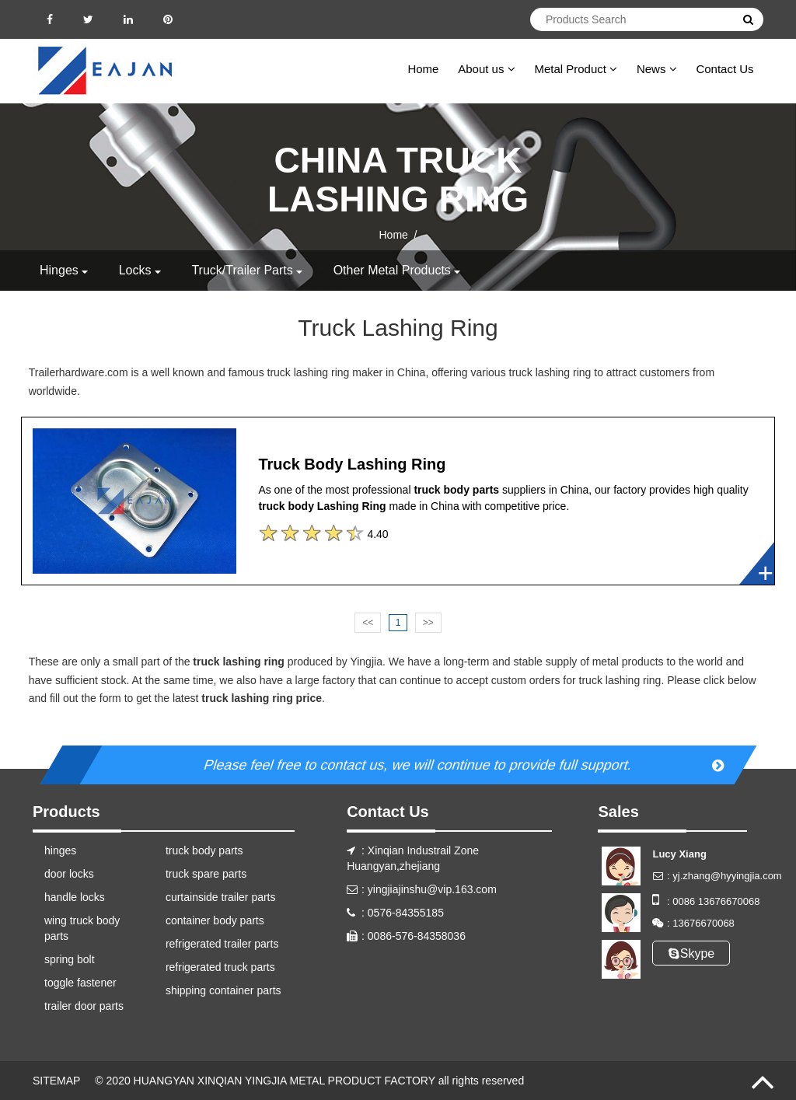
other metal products (392, 270)
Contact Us (724, 68)
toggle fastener (80, 982)
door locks (69, 874)
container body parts (215, 920)
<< (367, 622)
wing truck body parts (82, 928)
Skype (691, 953)
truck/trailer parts (241, 270)
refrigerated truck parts (220, 967)
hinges (59, 270)
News (657, 68)
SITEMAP (56, 1080)
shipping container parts (223, 990)
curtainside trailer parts (221, 897)
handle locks (74, 897)
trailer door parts (84, 1006)
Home (422, 68)
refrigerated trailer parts (222, 944)
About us (486, 68)
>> (428, 622)
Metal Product (575, 68)
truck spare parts (206, 874)
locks (135, 270)
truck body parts (204, 850)
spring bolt (69, 959)
